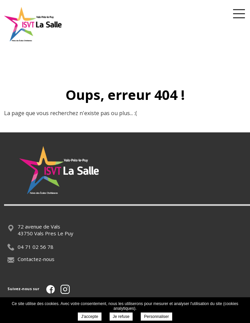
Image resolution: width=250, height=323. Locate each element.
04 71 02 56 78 (30, 246)
